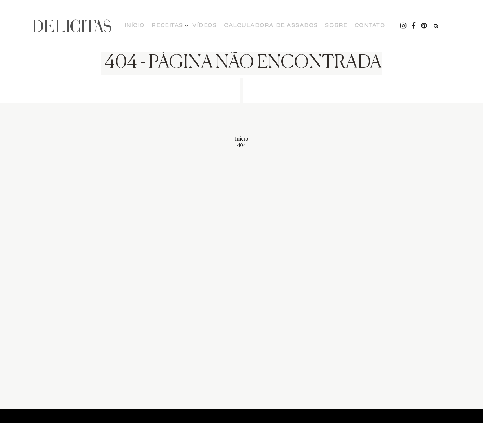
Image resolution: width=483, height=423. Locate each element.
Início (154, 26)
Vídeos (206, 26)
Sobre (301, 26)
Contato (326, 26)
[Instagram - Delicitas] (378, 26)
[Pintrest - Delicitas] (400, 26)
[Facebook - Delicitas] (389, 26)
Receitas (178, 26)
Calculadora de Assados (254, 26)
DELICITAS (71, 26)
